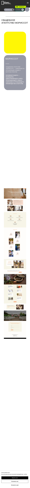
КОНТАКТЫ (18, 9)
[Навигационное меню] (28, 2)
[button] (17, 6)
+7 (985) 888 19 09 (8, 9)
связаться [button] (21, 6)
